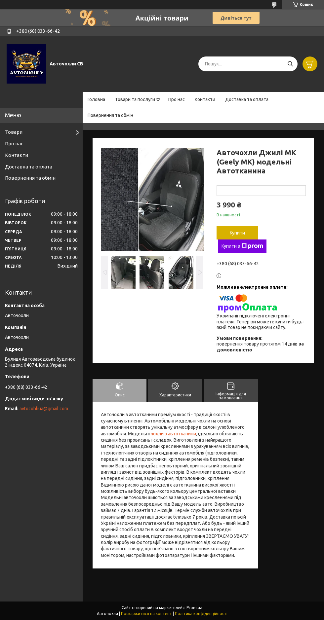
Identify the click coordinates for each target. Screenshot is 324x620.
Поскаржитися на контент (146, 613)
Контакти (205, 99)
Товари (13, 132)
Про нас (176, 99)
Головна (96, 99)
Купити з (242, 246)
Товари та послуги (135, 99)
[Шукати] (290, 63)
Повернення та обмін (110, 115)
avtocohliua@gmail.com (44, 408)
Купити (237, 233)
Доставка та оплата (246, 99)
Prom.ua (194, 607)
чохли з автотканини (173, 433)
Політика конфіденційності (201, 613)
